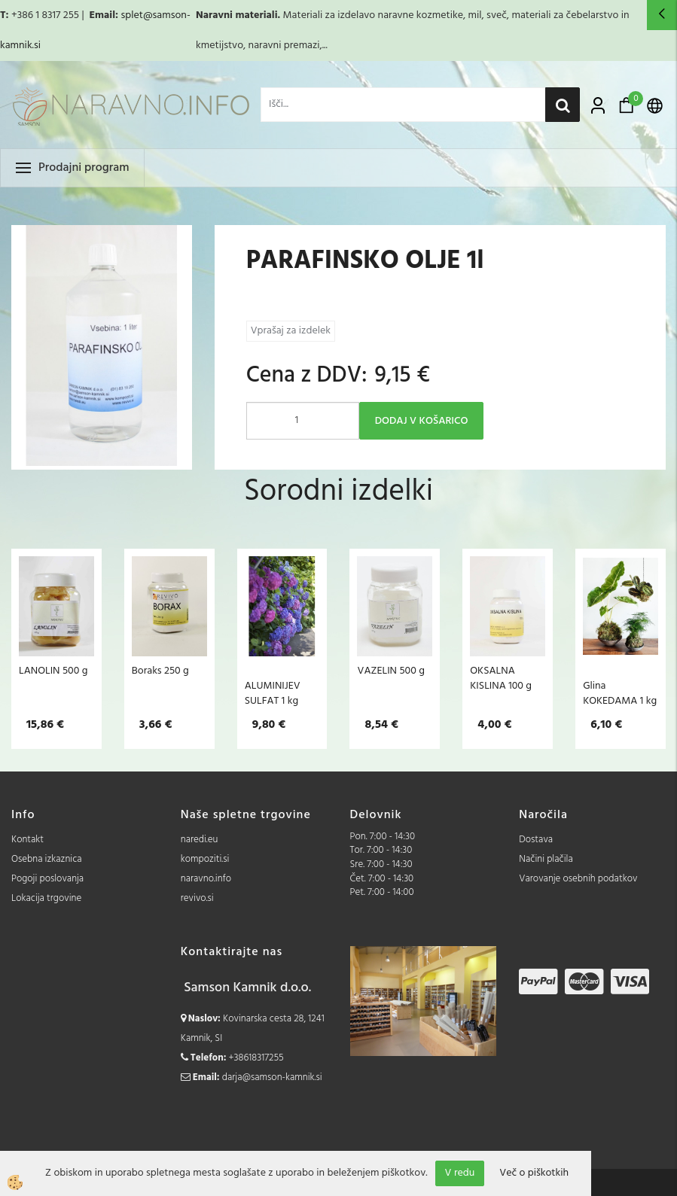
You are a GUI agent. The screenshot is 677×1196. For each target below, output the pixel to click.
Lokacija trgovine (46, 898)
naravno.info (206, 879)
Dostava (536, 840)
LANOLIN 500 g (53, 670)
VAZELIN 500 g (390, 670)
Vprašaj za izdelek (291, 330)
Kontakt (27, 840)
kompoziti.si (205, 859)
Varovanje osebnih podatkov (578, 879)
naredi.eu (199, 840)
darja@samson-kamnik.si (272, 1077)
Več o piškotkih (534, 1173)
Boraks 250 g (160, 670)
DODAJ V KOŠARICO (421, 421)
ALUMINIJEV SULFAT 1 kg (272, 693)
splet (131, 15)
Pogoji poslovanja (47, 879)
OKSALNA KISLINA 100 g (501, 678)
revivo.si (197, 898)
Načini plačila (546, 859)
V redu (460, 1173)
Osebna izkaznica (46, 859)
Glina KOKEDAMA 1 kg (620, 693)
